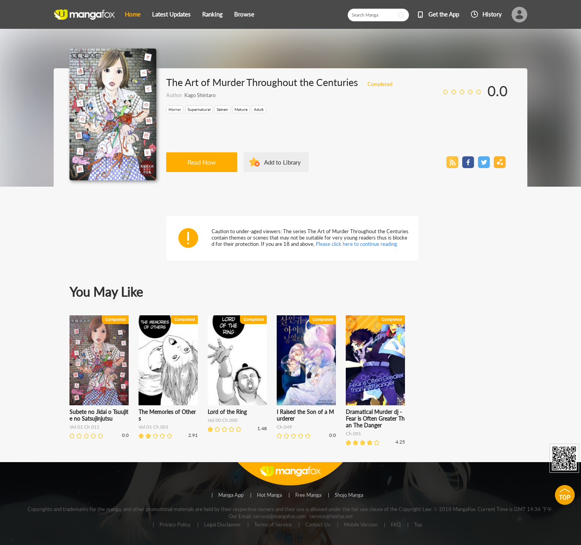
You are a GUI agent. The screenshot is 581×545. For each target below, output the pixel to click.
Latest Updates (171, 14)
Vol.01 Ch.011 (84, 427)
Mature (240, 109)
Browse (244, 14)
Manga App (231, 495)
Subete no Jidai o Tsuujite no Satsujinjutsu (98, 415)
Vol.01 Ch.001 (154, 427)
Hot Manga (269, 495)
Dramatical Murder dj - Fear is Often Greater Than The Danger (375, 418)
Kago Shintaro (200, 95)
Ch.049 (284, 427)
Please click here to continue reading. (357, 244)
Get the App (443, 14)
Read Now (201, 162)
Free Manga (308, 495)
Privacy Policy (175, 525)
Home (133, 14)
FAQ (396, 525)
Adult (259, 109)
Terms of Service (273, 525)
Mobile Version (360, 525)
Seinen (222, 109)
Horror (175, 109)
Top (418, 525)
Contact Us (317, 525)
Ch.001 (353, 433)
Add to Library (282, 162)
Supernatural (198, 109)
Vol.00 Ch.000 (223, 420)
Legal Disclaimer (222, 525)
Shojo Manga (349, 495)
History (492, 14)
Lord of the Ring (227, 411)
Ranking (212, 14)
